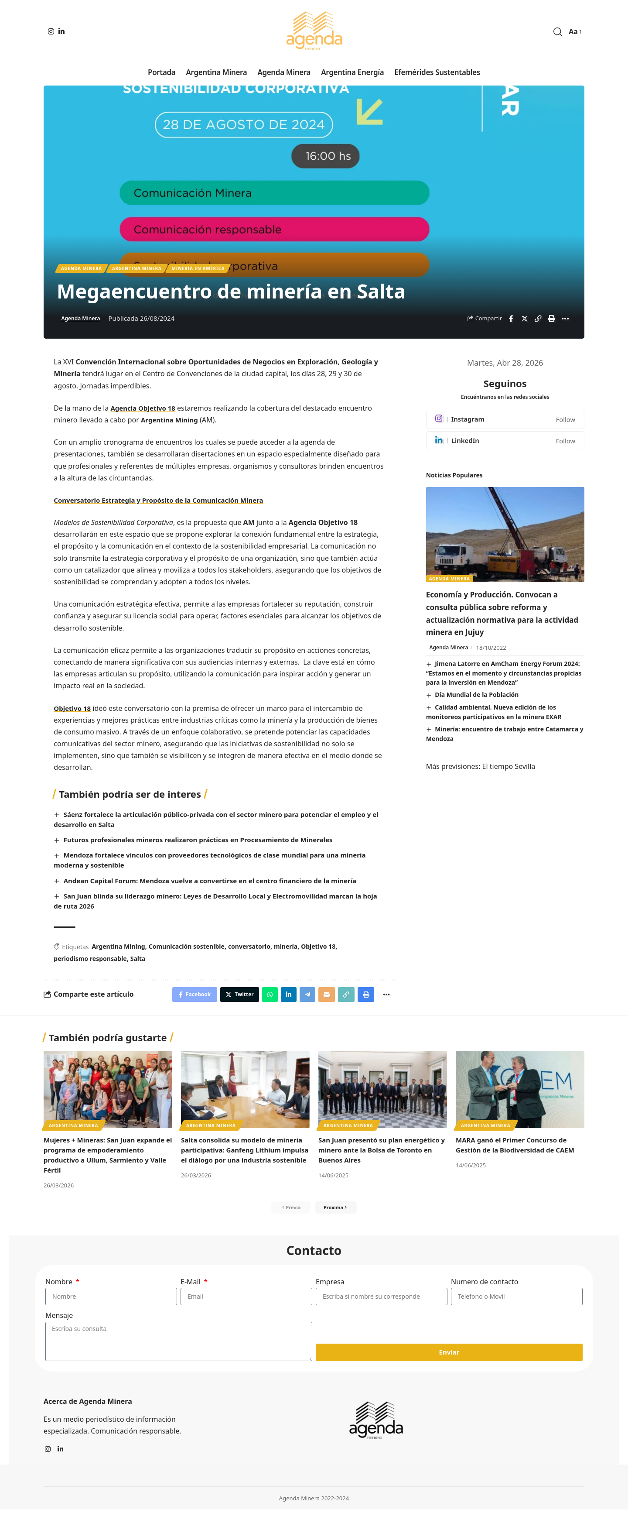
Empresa (330, 1290)
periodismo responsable (90, 962)
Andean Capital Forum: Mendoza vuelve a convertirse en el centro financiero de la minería (220, 883)
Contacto (314, 1259)
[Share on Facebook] (511, 322)
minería (285, 950)
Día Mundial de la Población (477, 711)
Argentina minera (151, 270)
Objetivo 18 (73, 711)
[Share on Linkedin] (278, 999)
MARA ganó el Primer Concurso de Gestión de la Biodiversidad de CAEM (519, 1151)
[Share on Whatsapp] (258, 999)
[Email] (320, 999)
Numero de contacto (484, 1290)
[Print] (552, 322)
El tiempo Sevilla (509, 782)
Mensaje (59, 1328)
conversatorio (249, 950)
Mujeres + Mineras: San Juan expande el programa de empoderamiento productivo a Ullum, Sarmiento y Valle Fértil (97, 1161)
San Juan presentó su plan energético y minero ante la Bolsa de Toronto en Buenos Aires (381, 1156)
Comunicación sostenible (187, 950)
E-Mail (191, 1290)
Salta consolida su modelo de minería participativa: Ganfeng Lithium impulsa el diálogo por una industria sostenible (241, 1161)
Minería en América (222, 270)
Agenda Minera (86, 270)
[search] (557, 31)
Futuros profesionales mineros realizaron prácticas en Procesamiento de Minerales (207, 843)
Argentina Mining (171, 423)
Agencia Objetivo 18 (144, 411)
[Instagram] (51, 31)
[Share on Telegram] (299, 999)
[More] (565, 322)
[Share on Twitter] (525, 322)
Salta (138, 962)
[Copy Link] (538, 322)
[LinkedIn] (61, 31)
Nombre (59, 1290)
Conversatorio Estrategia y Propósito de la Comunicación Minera (165, 503)
